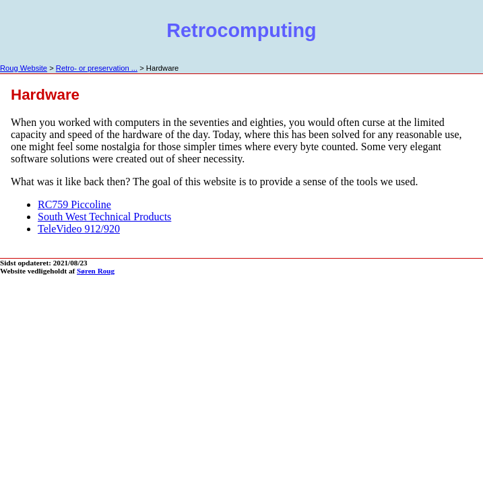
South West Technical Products (104, 216)
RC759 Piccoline (74, 204)
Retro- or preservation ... (96, 68)
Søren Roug (96, 271)
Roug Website (23, 68)
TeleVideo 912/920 (79, 228)
